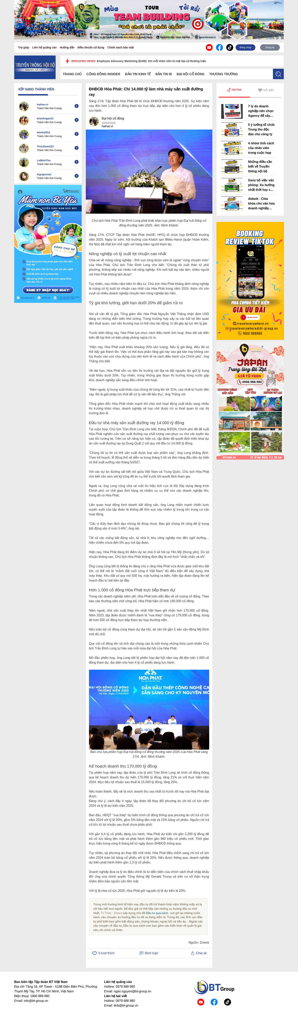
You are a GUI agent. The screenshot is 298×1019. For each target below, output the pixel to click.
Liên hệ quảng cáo (44, 47)
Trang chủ (72, 74)
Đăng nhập (245, 47)
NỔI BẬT (266, 90)
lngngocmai (44, 174)
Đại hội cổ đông (190, 74)
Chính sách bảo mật (120, 47)
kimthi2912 (43, 132)
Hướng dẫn (67, 47)
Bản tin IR (163, 74)
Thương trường (223, 74)
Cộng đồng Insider (103, 74)
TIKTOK (234, 90)
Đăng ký (270, 47)
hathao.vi (42, 104)
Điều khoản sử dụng (91, 47)
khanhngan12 (45, 118)
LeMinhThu (44, 160)
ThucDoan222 (45, 146)
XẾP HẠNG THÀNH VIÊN (36, 89)
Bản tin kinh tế (138, 74)
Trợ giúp (23, 47)
